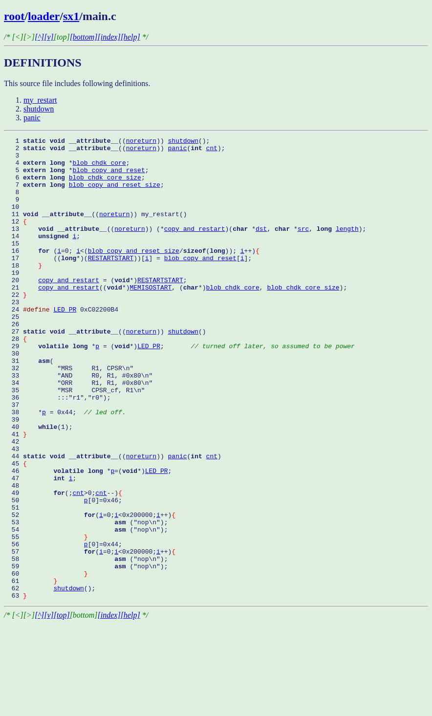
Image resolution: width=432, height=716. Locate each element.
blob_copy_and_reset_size (114, 194)
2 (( (65, 150)
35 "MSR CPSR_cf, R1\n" (74, 441)
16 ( (30, 273)
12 (15, 238)
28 (15, 379)
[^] (39, 37)
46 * (57, 538)
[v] (49, 37)
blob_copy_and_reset (108, 177)
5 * (38, 177)
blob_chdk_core (99, 168)
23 (13, 335)
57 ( (51, 634)
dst (261, 247)
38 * (23, 467)
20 (21, 309)
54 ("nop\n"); (86, 608)
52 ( (51, 590)
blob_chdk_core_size (105, 185)
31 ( (28, 406)
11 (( (51, 229)
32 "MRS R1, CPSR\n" (68, 414)
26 (13, 362)
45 (15, 529)
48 (13, 555)
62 (28, 678)
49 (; (38, 564)
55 (46, 617)
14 (38, 256)
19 (13, 300)
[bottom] (84, 37)
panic (32, 117)
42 (13, 502)
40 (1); (38, 485)
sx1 (71, 16)
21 (21, 317)
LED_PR (64, 344)
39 (13, 476)
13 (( (59, 247)
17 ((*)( (46, 282)
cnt (211, 150)
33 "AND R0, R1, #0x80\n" (78, 423)
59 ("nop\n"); (86, 652)
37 (28, 458)
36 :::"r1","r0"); (57, 450)
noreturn (141, 141)
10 (13, 221)
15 (13, 265)
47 (36, 546)
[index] (109, 37)
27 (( (65, 370)
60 (46, 661)
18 (23, 291)
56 (44, 626)
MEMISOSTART (151, 317)
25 (13, 353)
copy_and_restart (194, 247)
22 (15, 326)
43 (13, 511)
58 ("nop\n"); (86, 643)
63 (15, 687)
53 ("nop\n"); (86, 599)
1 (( (65, 141)
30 (28, 397)
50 (44, 573)
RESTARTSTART (111, 282)
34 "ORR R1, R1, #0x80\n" (78, 432)
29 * (49, 388)
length (347, 247)
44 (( (65, 520)
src (303, 247)
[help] (130, 37)
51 (13, 582)
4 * (38, 168)
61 (30, 670)
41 (15, 494)
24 (28, 344)
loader (44, 16)
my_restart (40, 100)
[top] (62, 707)
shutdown (38, 109)
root (14, 16)
